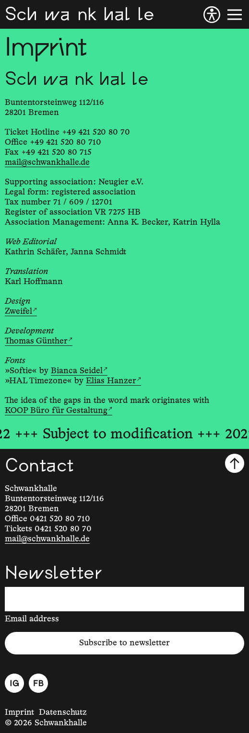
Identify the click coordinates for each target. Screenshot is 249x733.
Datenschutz (63, 712)
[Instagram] (14, 683)
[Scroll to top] (234, 463)
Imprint (19, 712)
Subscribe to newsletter (124, 643)
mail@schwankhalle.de (47, 162)
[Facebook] (38, 683)
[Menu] (234, 14)
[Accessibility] (211, 14)
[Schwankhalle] (79, 14)
